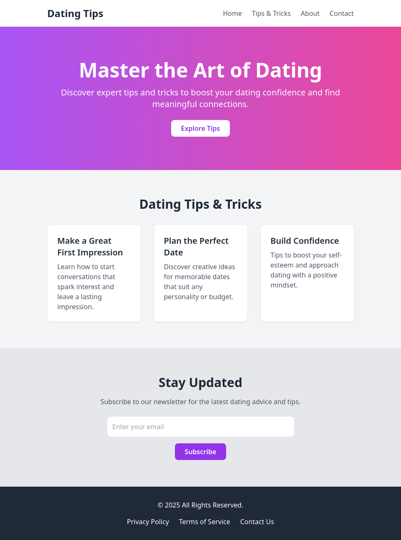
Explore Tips (200, 128)
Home (232, 13)
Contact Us (257, 521)
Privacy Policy (148, 521)
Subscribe (201, 451)
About (310, 13)
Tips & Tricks (271, 13)
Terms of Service (204, 521)
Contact (342, 13)
